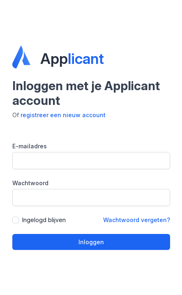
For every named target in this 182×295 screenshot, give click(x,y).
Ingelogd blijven (44, 219)
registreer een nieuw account (63, 114)
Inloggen (91, 241)
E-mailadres (29, 146)
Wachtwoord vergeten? (136, 219)
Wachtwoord (30, 182)
